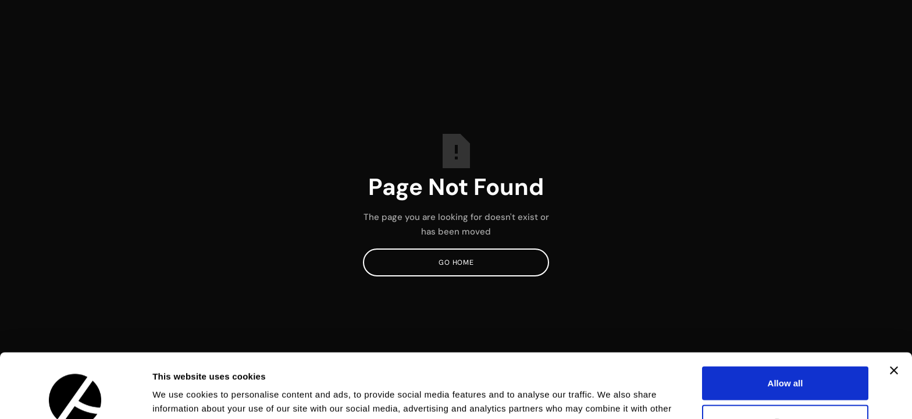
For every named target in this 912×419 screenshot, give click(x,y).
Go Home (456, 262)
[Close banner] (894, 306)
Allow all (785, 319)
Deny (785, 357)
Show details (610, 396)
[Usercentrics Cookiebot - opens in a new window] (75, 396)
